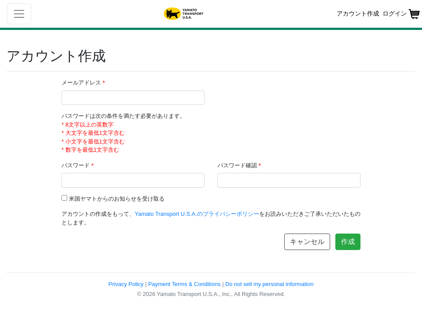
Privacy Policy (125, 284)
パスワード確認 (240, 165)
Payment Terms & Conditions (184, 284)
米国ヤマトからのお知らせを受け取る (117, 198)
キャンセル (307, 241)
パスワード (78, 165)
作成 (348, 241)
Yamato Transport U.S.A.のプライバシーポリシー (197, 214)
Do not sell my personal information (269, 284)
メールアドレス (84, 82)
